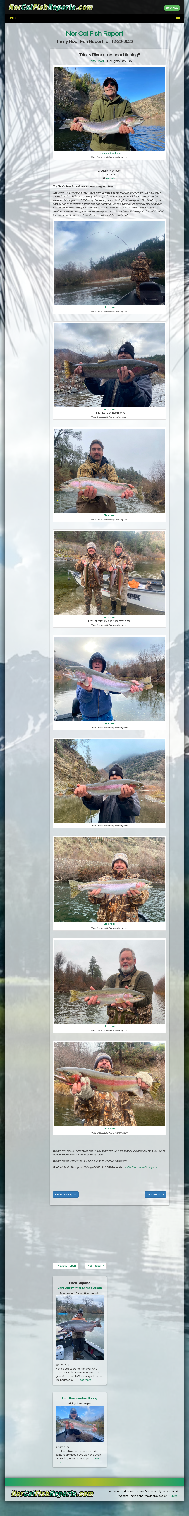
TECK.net (172, 1496)
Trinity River (95, 61)
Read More (84, 1380)
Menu (12, 18)
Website (111, 178)
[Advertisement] (27, 104)
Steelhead (103, 153)
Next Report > (155, 1194)
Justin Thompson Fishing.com (141, 1167)
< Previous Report (65, 1194)
